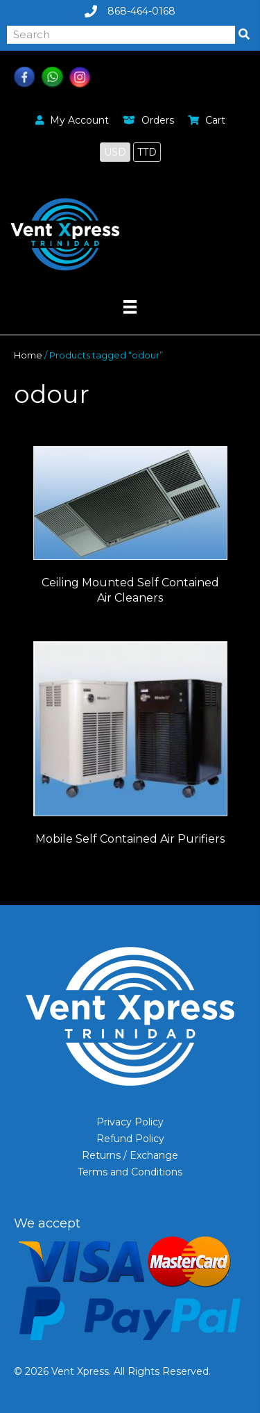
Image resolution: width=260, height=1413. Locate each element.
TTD (147, 152)
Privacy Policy (130, 1122)
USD (115, 152)
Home (28, 355)
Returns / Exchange (130, 1155)
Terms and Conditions (130, 1172)
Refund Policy (130, 1138)
